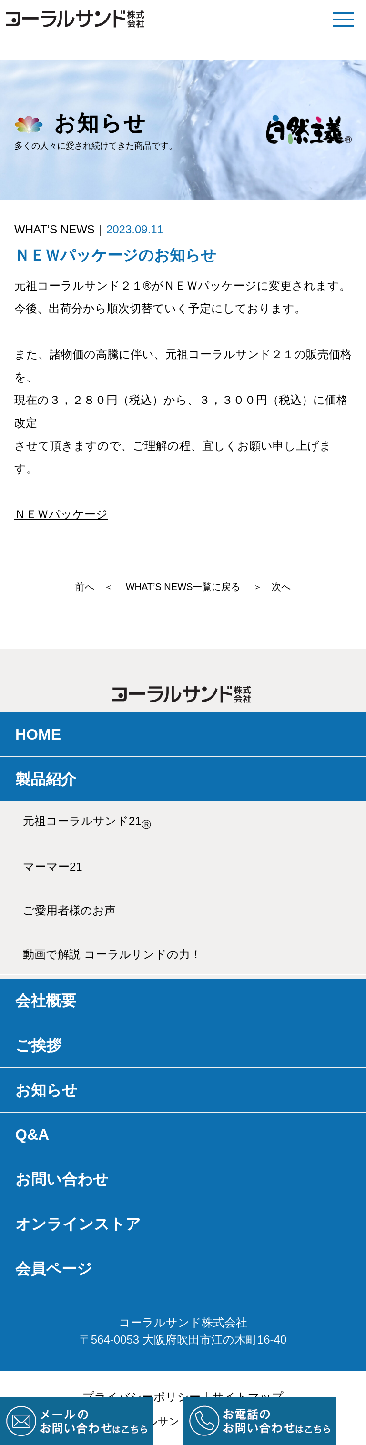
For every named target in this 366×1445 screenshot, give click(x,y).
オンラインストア (78, 1224)
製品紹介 (45, 779)
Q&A (32, 1134)
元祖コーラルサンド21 (87, 822)
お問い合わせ (62, 1179)
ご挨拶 (38, 1045)
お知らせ (46, 1090)
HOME (38, 734)
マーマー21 (52, 866)
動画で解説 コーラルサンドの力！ (112, 954)
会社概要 (45, 1000)
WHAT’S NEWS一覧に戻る (183, 587)
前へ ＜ (94, 587)
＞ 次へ (272, 587)
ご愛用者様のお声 (69, 910)
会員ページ (53, 1268)
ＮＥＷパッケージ (61, 514)
